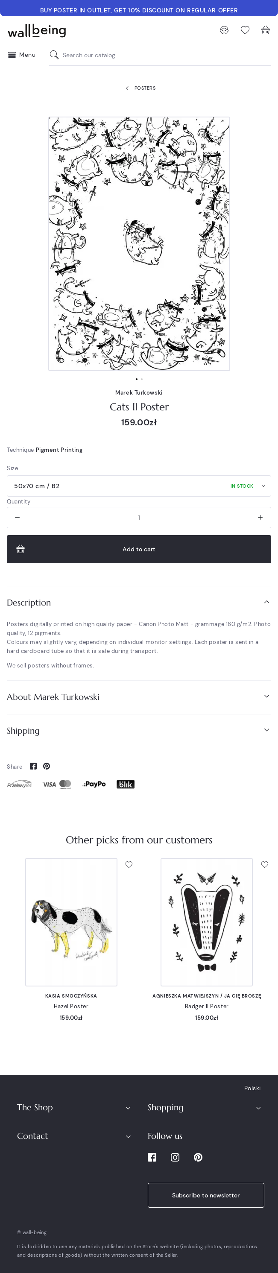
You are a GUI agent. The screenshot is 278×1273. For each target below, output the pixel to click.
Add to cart (84, 549)
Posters (138, 88)
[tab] (139, 603)
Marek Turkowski (138, 392)
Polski (252, 1088)
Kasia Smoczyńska (71, 996)
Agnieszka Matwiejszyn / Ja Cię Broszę (206, 996)
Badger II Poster (207, 1006)
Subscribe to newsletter (206, 1195)
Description (139, 602)
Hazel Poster (71, 1006)
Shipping (139, 730)
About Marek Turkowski (139, 696)
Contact (32, 1136)
